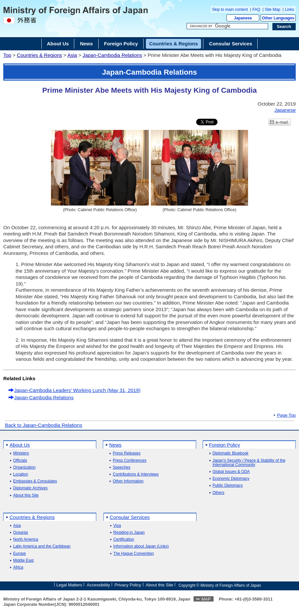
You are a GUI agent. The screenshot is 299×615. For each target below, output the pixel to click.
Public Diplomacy (228, 485)
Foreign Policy (224, 445)
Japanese (243, 18)
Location (20, 474)
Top (7, 55)
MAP (206, 599)
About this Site (25, 495)
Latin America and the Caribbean (42, 546)
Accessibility (98, 584)
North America (25, 539)
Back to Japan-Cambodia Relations (43, 425)
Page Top (286, 415)
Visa (117, 526)
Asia (72, 55)
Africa (18, 567)
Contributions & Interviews (135, 474)
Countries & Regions (39, 55)
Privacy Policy (128, 584)
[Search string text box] (227, 26)
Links (289, 9)
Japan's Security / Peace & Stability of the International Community (249, 462)
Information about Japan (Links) (141, 546)
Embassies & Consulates (35, 481)
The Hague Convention (133, 554)
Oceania (20, 532)
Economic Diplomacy (231, 479)
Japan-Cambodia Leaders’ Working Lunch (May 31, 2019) (77, 390)
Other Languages (278, 18)
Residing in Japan (129, 532)
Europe (19, 554)
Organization (24, 467)
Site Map (272, 9)
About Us (20, 445)
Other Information (128, 481)
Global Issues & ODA (231, 472)
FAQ (256, 9)
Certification (123, 539)
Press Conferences (129, 460)
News (115, 445)
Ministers (21, 453)
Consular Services (130, 517)
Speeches (121, 467)
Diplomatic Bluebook (230, 453)
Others (218, 493)
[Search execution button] (284, 26)
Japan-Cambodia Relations (112, 55)
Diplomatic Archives (30, 488)
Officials (20, 460)
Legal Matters (69, 584)
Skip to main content (230, 9)
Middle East (23, 560)
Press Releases (126, 453)
